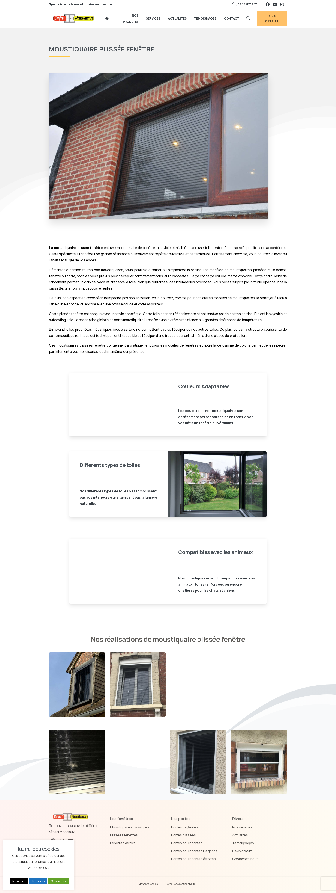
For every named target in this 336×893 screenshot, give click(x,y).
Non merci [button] (19, 881)
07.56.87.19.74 (245, 4)
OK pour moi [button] (58, 881)
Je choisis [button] (38, 881)
